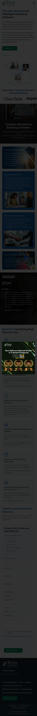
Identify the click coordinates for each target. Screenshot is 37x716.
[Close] (33, 343)
